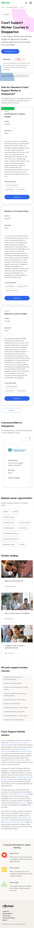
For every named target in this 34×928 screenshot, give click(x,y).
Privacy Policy (6, 915)
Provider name (12, 460)
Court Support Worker (11, 7)
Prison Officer (21, 189)
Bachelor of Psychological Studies (13, 719)
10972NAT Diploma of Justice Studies (14, 711)
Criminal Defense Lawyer (10, 539)
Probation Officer (22, 286)
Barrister (15, 511)
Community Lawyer (8, 522)
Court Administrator (8, 528)
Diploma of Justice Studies (15, 314)
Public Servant (21, 391)
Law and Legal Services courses (17, 794)
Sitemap (5, 920)
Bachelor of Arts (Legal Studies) (13, 683)
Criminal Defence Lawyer (10, 533)
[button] (17, 155)
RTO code (11, 470)
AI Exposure (7, 59)
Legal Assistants (22, 817)
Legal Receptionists (22, 777)
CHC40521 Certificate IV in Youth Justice (15, 715)
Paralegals (14, 779)
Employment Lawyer (9, 544)
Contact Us (6, 911)
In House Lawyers (8, 822)
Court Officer (9, 189)
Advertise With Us (7, 913)
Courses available (14, 478)
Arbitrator (6, 511)
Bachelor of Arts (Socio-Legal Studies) (14, 699)
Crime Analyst (10, 286)
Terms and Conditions (9, 918)
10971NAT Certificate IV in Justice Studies (15, 707)
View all (11, 410)
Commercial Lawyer (9, 517)
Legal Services (22, 803)
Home (2, 7)
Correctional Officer (11, 185)
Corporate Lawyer (24, 522)
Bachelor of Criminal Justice (16, 211)
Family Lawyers (20, 822)
